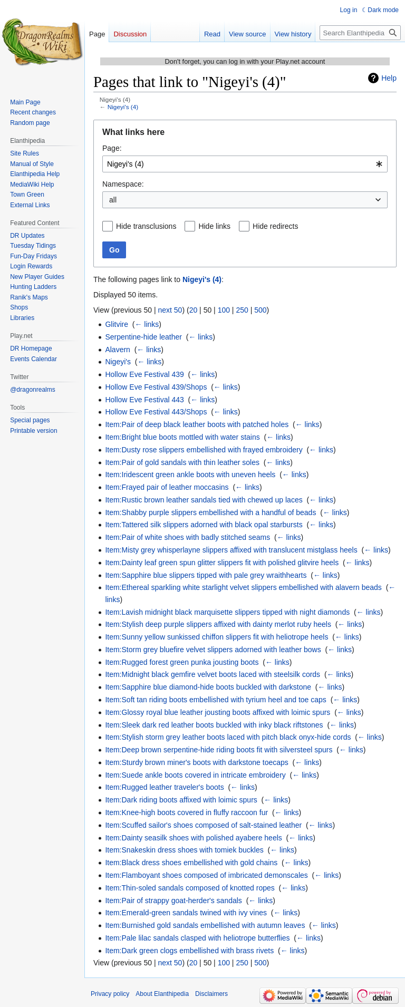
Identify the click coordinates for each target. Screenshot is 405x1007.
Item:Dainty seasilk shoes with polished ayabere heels (193, 838)
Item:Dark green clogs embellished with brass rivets (189, 950)
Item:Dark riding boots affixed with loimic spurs (181, 800)
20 (193, 310)
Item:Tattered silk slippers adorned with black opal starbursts (203, 524)
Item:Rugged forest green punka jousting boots (181, 662)
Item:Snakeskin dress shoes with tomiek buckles (184, 850)
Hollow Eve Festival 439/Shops (156, 387)
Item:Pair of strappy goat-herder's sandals (173, 900)
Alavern (117, 349)
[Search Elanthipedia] (360, 32)
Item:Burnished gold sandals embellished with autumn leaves (205, 925)
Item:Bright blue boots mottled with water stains (182, 437)
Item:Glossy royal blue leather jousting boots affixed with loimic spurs (217, 712)
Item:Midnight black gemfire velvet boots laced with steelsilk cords (212, 674)
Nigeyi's (118, 361)
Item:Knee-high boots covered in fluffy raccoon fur (186, 812)
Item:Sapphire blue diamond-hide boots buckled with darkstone (208, 687)
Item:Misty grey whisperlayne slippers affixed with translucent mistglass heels (231, 550)
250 (242, 310)
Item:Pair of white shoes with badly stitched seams (187, 537)
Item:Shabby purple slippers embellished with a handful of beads (210, 512)
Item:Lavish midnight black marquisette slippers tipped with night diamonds (227, 612)
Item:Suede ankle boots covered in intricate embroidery (195, 775)
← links (146, 324)
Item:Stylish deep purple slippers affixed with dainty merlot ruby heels (218, 624)
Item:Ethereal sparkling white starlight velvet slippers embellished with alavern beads (243, 587)
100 (224, 310)
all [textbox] (113, 200)
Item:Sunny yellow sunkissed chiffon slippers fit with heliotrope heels (216, 637)
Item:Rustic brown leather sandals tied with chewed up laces (203, 500)
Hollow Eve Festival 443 (144, 399)
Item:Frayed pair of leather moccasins (166, 487)
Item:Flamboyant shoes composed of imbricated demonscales (206, 875)
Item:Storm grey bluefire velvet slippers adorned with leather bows (213, 649)
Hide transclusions (146, 226)
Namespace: (123, 184)
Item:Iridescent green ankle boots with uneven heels (190, 474)
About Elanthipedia (162, 994)
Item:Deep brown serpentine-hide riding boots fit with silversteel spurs (218, 749)
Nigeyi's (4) (123, 106)
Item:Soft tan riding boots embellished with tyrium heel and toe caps (215, 699)
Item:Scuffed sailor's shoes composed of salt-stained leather (203, 825)
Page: (112, 148)
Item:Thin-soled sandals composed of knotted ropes (189, 888)
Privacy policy (110, 994)
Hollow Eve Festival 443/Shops (156, 412)
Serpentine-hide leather (143, 337)
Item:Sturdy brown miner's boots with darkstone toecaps (196, 762)
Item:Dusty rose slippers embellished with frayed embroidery (203, 450)
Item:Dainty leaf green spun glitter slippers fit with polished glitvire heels (222, 562)
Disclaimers (211, 994)
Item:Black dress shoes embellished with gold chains (191, 862)
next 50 (170, 310)
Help (389, 78)
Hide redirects (275, 226)
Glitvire (116, 324)
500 (260, 310)
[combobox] (245, 164)
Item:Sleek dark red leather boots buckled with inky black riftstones (214, 725)
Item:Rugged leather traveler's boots (164, 787)
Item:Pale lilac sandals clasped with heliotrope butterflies (197, 938)
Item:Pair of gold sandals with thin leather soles (182, 462)
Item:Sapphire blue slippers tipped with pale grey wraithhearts (205, 575)
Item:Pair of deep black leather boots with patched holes (196, 424)
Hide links (214, 226)
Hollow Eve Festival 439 (144, 374)
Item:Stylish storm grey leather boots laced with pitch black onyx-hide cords (228, 737)
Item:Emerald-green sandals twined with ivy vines (186, 912)
